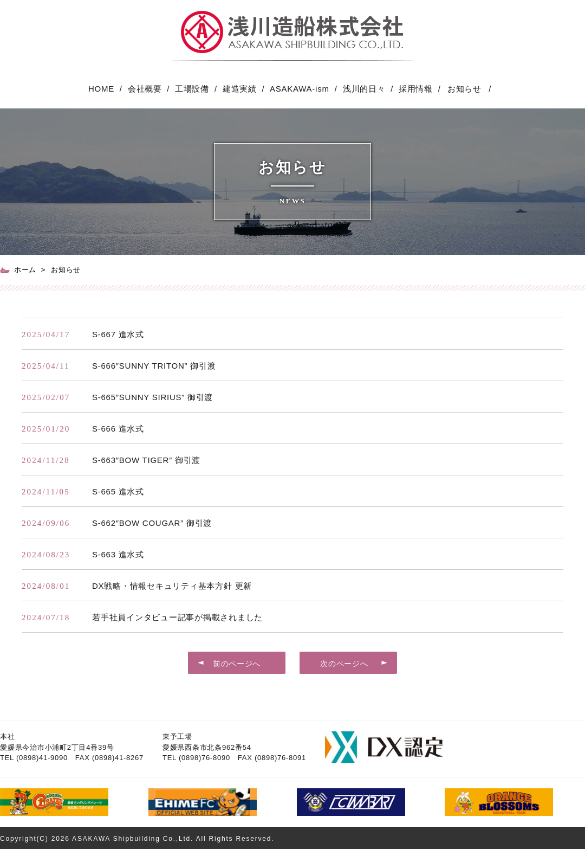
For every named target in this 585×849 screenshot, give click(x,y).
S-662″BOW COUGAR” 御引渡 (152, 523)
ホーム (25, 270)
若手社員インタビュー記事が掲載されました (177, 617)
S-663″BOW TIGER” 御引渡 (146, 460)
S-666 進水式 (118, 428)
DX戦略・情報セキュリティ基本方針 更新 (172, 585)
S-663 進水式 (118, 554)
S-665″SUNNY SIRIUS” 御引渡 (152, 397)
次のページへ (344, 663)
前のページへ (237, 663)
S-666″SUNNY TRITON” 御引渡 (154, 365)
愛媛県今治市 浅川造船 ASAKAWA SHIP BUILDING (292, 36)
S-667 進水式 (118, 334)
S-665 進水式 (118, 491)
